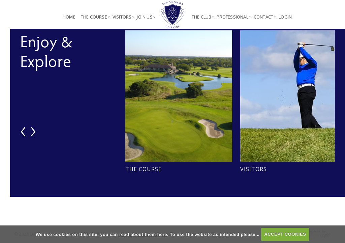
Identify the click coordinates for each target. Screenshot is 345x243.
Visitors (253, 169)
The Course (143, 169)
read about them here (143, 234)
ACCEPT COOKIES (285, 234)
